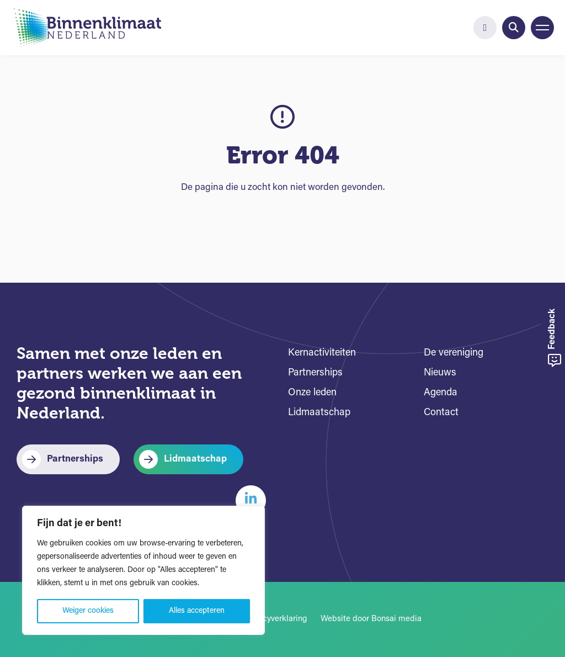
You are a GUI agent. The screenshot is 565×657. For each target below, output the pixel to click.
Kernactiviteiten (322, 353)
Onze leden (312, 393)
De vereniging (453, 353)
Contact (441, 412)
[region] (143, 570)
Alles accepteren (197, 611)
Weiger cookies (88, 611)
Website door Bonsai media (371, 619)
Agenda (440, 393)
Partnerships (75, 459)
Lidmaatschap (195, 459)
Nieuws (440, 373)
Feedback (554, 338)
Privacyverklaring (275, 619)
